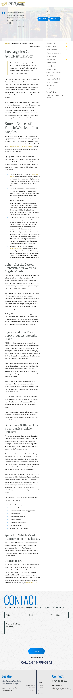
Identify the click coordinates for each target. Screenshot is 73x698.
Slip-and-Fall (50, 85)
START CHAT (43, 19)
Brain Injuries (50, 59)
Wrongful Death (51, 92)
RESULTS (40, 685)
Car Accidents (51, 46)
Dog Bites (49, 76)
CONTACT (40, 693)
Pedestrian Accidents (53, 79)
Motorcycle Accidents (53, 53)
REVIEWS (40, 688)
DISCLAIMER (32, 688)
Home (7, 43)
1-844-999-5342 (31, 583)
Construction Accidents (54, 72)
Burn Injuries (50, 66)
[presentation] (18, 641)
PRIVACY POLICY (30, 685)
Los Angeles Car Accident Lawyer (54, 96)
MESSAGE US (55, 19)
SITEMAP (32, 690)
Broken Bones (51, 63)
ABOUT (40, 682)
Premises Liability (52, 82)
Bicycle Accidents (52, 56)
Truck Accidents (51, 49)
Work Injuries (50, 89)
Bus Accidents (51, 69)
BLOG (39, 690)
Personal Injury (51, 43)
